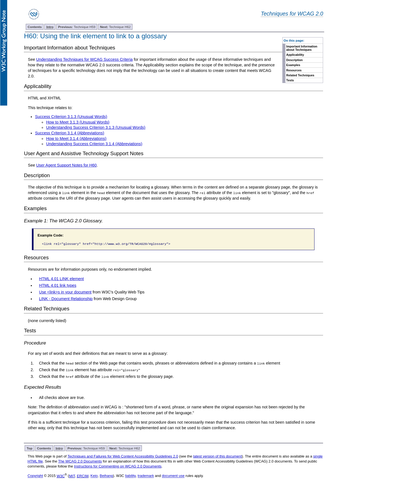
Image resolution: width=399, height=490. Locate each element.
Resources (293, 70)
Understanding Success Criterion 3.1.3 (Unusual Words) (95, 127)
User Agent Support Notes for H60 (66, 165)
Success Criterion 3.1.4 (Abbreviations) (69, 133)
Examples (293, 65)
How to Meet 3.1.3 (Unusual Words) (77, 122)
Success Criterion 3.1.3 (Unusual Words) (71, 116)
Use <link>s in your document (65, 292)
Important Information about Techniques (301, 48)
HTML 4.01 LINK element (61, 279)
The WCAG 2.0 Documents (80, 461)
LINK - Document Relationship (66, 298)
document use (173, 476)
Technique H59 (77, 27)
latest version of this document (217, 456)
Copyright (35, 476)
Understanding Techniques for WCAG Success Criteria (84, 59)
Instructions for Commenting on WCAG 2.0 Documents (118, 466)
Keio (94, 476)
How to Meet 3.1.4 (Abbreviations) (76, 138)
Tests (290, 80)
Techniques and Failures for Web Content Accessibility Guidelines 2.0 (122, 456)
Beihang (106, 476)
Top (29, 448)
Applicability (295, 54)
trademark (146, 476)
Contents (35, 27)
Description (294, 60)
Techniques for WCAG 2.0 (292, 14)
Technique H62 (115, 27)
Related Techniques (300, 75)
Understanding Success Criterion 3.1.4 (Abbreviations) (94, 144)
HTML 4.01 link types (57, 285)
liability (130, 476)
